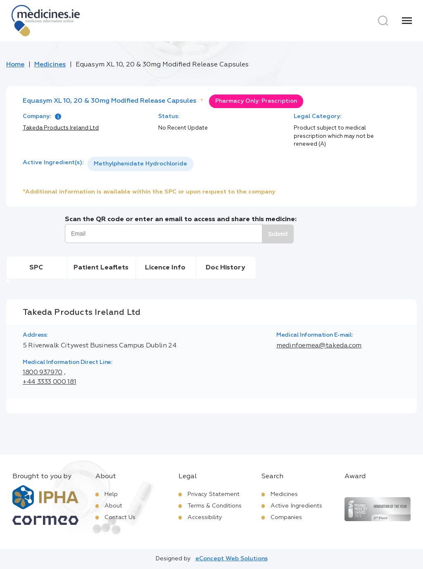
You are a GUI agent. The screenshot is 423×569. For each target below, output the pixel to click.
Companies (286, 517)
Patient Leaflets (101, 267)
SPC (36, 267)
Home (15, 64)
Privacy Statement (214, 494)
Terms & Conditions (215, 506)
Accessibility (205, 517)
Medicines (50, 64)
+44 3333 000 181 (49, 382)
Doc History (225, 267)
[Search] (383, 21)
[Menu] (407, 21)
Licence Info (165, 267)
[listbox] (140, 164)
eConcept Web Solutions (231, 559)
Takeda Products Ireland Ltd (61, 128)
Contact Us (120, 517)
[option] (140, 164)
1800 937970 (42, 372)
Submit (278, 234)
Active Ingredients (296, 506)
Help (111, 494)
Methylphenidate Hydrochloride (140, 164)
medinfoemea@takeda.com (318, 345)
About (113, 506)
